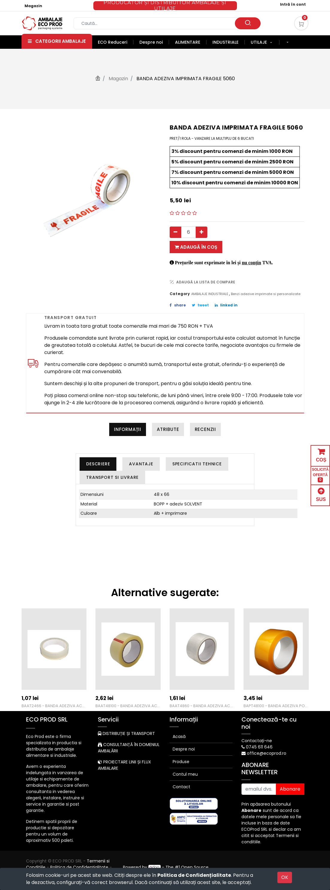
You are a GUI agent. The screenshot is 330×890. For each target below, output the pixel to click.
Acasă (179, 736)
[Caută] (248, 23)
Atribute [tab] (168, 429)
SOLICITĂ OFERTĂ (320, 475)
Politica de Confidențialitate (194, 875)
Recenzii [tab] (205, 429)
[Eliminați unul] (175, 232)
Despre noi (184, 749)
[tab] (98, 464)
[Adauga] (201, 232)
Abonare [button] (290, 789)
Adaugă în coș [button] (196, 247)
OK (284, 877)
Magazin (33, 5)
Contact (181, 787)
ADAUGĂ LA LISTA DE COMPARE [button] (202, 282)
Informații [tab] (127, 429)
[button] (287, 42)
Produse (181, 762)
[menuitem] (115, 42)
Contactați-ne (256, 741)
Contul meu (185, 774)
